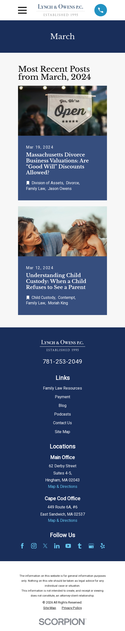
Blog (62, 406)
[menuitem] (49, 608)
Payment (62, 397)
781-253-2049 (62, 361)
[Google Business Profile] (91, 546)
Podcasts (62, 414)
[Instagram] (34, 546)
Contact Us (62, 423)
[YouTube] (68, 546)
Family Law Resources (62, 388)
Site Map (62, 432)
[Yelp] (102, 546)
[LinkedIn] (57, 546)
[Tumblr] (79, 546)
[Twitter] (45, 546)
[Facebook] (22, 546)
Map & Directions (62, 487)
